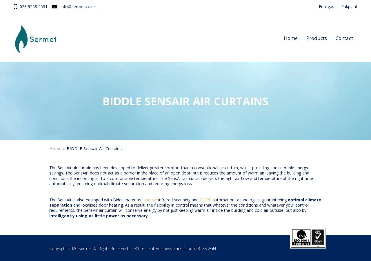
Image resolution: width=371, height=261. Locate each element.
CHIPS (205, 200)
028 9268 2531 (34, 6)
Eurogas (326, 6)
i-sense (150, 200)
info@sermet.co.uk (78, 6)
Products (316, 38)
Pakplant (349, 6)
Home (291, 38)
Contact (344, 38)
